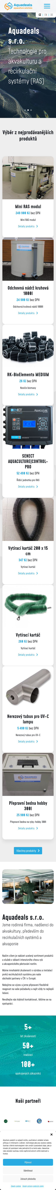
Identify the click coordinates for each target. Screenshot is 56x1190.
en (46, 14)
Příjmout (28, 1162)
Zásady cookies (16, 1186)
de (51, 14)
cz (40, 14)
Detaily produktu (28, 226)
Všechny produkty (28, 850)
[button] (51, 1134)
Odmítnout (28, 1170)
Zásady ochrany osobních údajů (33, 1186)
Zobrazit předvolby (28, 1179)
